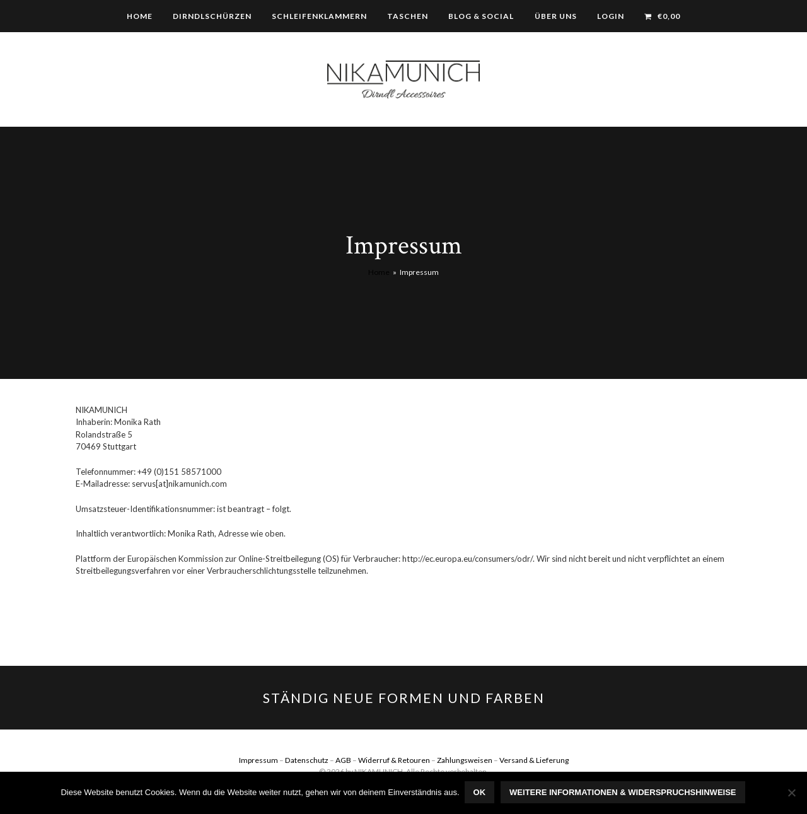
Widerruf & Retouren (394, 760)
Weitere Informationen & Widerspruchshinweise (624, 793)
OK (481, 793)
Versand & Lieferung (534, 760)
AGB (343, 760)
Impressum (258, 760)
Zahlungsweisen (464, 760)
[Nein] (791, 793)
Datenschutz (306, 760)
